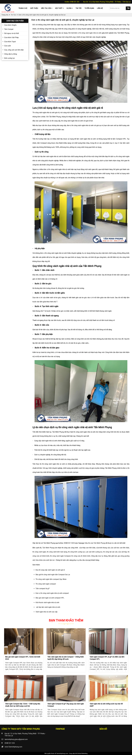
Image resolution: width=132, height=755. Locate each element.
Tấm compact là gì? (43, 589)
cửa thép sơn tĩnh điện (86, 548)
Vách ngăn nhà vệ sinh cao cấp (46, 612)
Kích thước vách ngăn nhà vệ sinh (47, 602)
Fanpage (60, 729)
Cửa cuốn (7, 46)
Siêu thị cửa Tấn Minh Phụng (94, 543)
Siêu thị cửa (46, 8)
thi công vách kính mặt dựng (56, 552)
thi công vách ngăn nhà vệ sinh (90, 33)
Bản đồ (103, 729)
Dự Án (69, 8)
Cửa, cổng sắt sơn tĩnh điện (14, 50)
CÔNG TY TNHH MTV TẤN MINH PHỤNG (21, 729)
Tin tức (79, 8)
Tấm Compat (8, 29)
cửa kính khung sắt (103, 548)
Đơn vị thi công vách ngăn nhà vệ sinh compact (52, 593)
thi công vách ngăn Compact (60, 556)
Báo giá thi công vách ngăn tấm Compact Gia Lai (53, 575)
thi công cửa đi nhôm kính (80, 556)
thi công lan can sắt (110, 552)
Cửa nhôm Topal (10, 42)
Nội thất (58, 8)
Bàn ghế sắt (112, 556)
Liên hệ (100, 8)
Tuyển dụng (89, 8)
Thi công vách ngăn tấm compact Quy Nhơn (51, 579)
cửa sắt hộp (122, 552)
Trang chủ (22, 8)
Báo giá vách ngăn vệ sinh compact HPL (50, 598)
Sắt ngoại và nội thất (11, 33)
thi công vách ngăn (39, 552)
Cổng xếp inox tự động (98, 556)
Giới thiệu (34, 8)
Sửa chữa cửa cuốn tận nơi (45, 560)
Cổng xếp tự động (10, 54)
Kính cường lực (9, 58)
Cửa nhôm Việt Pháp (11, 37)
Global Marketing (82, 753)
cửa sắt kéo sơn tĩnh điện (119, 548)
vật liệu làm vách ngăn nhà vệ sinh (48, 607)
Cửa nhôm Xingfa (10, 25)
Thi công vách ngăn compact (46, 584)
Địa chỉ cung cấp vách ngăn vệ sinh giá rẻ (50, 570)
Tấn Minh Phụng (48, 548)
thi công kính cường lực (76, 552)
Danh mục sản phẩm (15, 21)
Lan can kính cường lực (94, 552)
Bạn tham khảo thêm (66, 620)
